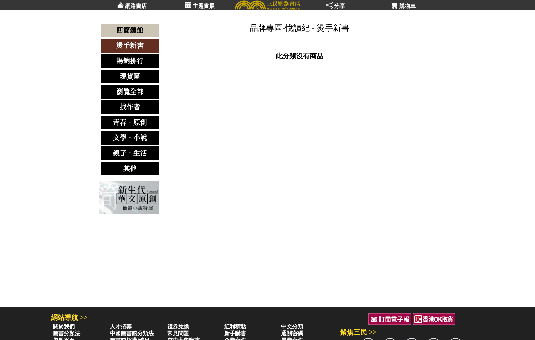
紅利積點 (235, 326)
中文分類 (292, 326)
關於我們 (64, 326)
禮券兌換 (178, 326)
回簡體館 (130, 30)
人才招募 (121, 326)
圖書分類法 (66, 333)
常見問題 (178, 333)
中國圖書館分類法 (132, 333)
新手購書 (235, 333)
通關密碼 (292, 333)
